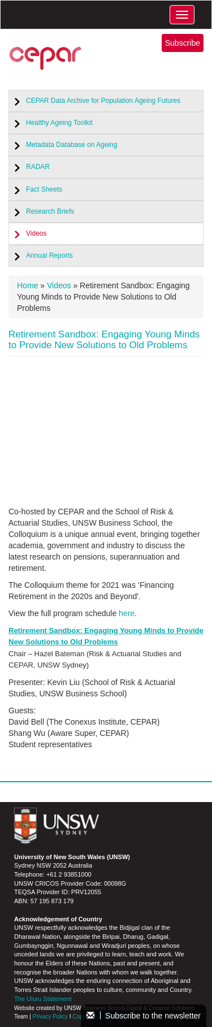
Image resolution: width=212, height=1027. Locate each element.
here (127, 613)
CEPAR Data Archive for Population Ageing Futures (103, 101)
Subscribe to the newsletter (143, 1015)
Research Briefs (50, 211)
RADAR (38, 167)
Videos (36, 233)
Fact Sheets (44, 189)
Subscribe (182, 42)
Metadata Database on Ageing (71, 145)
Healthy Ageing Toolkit (59, 123)
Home (27, 285)
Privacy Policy (50, 1016)
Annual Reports (49, 255)
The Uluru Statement (43, 998)
